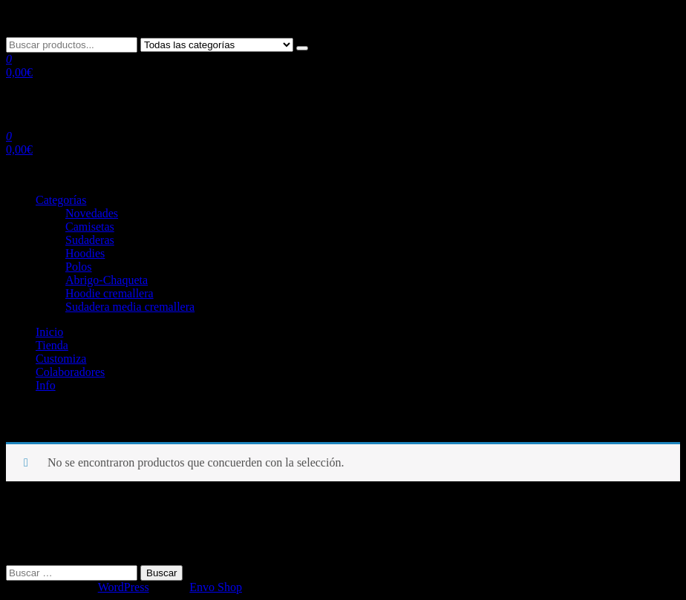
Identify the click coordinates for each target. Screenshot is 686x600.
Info (46, 385)
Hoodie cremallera (109, 293)
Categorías (61, 200)
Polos (78, 266)
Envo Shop (215, 587)
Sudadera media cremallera (130, 306)
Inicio (49, 332)
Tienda (52, 345)
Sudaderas (89, 240)
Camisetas (89, 226)
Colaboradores (70, 372)
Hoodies (85, 253)
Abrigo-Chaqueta (106, 280)
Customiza (61, 358)
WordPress (123, 587)
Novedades (91, 213)
